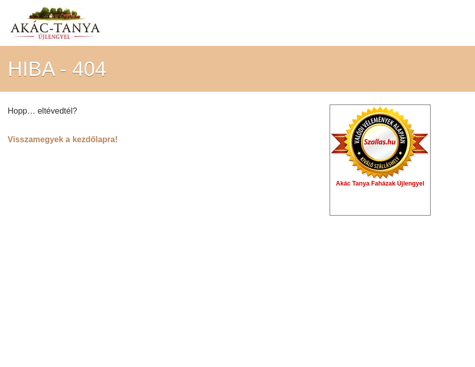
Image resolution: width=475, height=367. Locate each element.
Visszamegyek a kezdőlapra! (63, 139)
